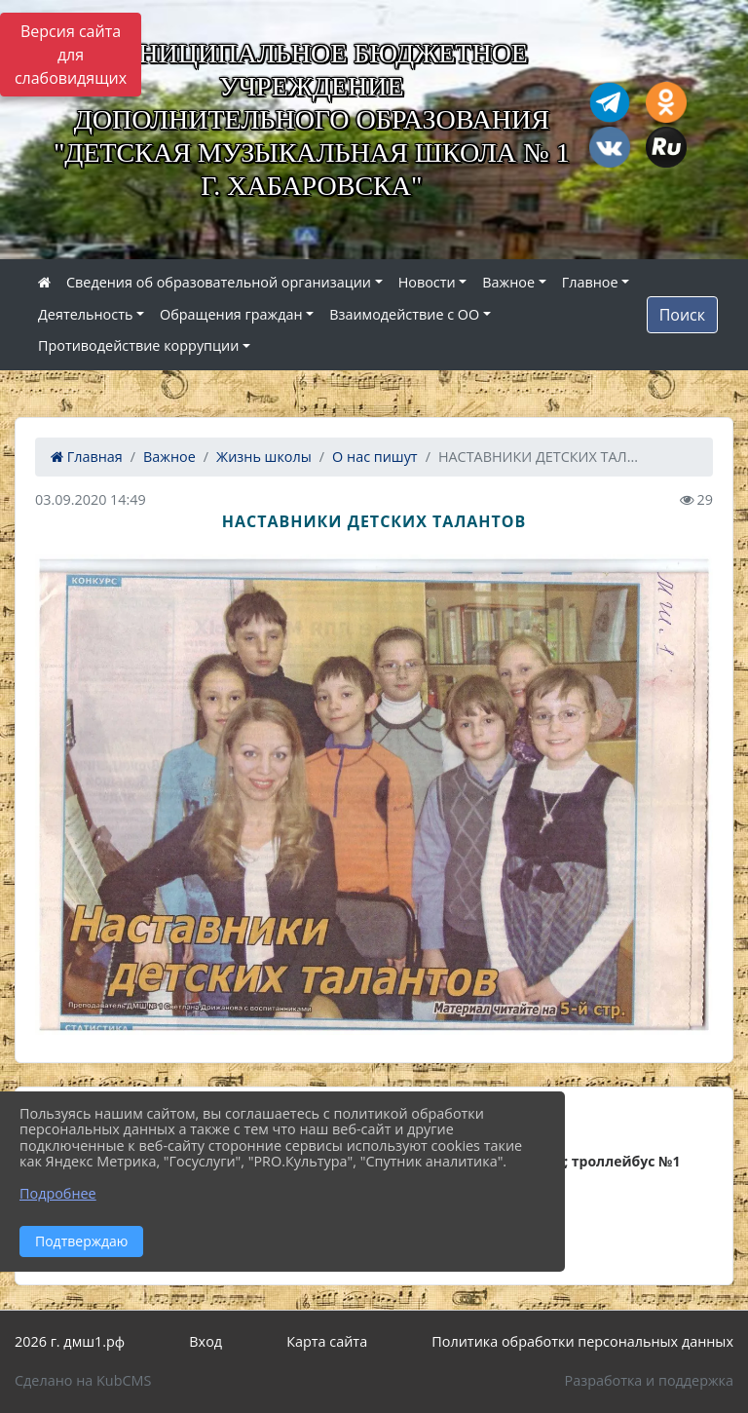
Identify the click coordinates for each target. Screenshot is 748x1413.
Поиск (682, 314)
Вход (205, 1341)
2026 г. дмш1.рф (70, 1341)
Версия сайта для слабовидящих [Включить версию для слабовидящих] (71, 54)
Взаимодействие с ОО (404, 314)
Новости (427, 282)
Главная (87, 456)
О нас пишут (375, 456)
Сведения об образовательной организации (218, 282)
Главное (590, 282)
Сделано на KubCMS (83, 1380)
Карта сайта (326, 1341)
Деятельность (85, 314)
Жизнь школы (264, 456)
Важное (508, 282)
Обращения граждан (231, 314)
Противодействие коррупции (138, 345)
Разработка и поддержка (649, 1380)
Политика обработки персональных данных (582, 1341)
